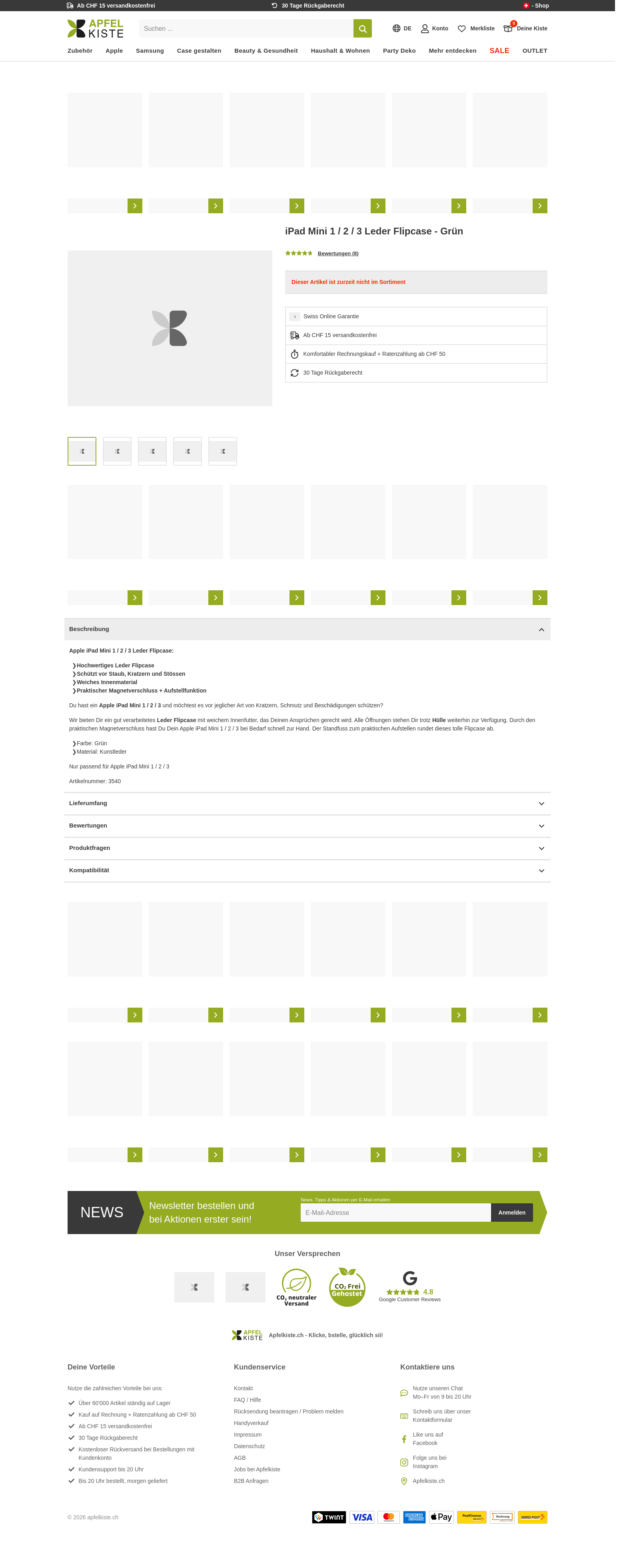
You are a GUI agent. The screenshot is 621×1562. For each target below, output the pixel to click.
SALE (499, 51)
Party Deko (399, 50)
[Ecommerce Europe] (246, 1287)
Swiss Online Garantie (331, 316)
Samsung (150, 50)
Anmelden (512, 1212)
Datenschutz (249, 1446)
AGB (240, 1458)
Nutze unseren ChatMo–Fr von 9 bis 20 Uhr (442, 1392)
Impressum (248, 1434)
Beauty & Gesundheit (266, 50)
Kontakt (243, 1388)
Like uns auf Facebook (428, 1438)
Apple (114, 50)
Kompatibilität (307, 871)
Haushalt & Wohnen (340, 50)
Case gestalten (199, 50)
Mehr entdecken (452, 50)
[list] (307, 153)
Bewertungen (307, 826)
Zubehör (80, 50)
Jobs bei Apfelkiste (257, 1469)
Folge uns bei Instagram (430, 1462)
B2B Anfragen (251, 1481)
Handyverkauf (251, 1423)
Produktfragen (307, 848)
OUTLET (535, 50)
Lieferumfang (307, 804)
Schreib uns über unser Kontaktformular (442, 1415)
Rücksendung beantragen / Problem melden (288, 1411)
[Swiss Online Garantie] (194, 1287)
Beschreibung (307, 629)
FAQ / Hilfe (247, 1400)
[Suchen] (362, 28)
